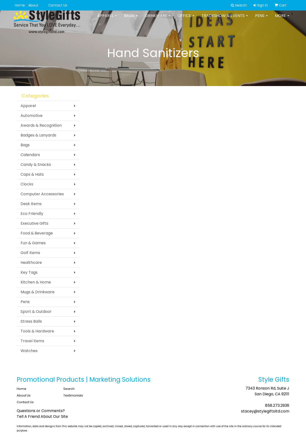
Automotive (32, 115)
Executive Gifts (34, 223)
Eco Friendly (32, 213)
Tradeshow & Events (225, 19)
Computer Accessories (42, 194)
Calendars (30, 155)
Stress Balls (31, 321)
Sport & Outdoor (36, 311)
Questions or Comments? (41, 410)
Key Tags (29, 272)
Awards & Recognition (41, 125)
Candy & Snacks (36, 164)
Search (69, 388)
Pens (261, 19)
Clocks (27, 184)
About (33, 5)
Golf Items (30, 252)
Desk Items (31, 203)
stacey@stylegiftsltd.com (265, 411)
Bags (131, 19)
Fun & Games (33, 243)
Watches (29, 350)
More (282, 19)
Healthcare (31, 262)
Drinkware (157, 19)
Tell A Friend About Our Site (42, 416)
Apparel (107, 19)
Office (186, 19)
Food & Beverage (37, 233)
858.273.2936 (277, 405)
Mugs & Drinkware (38, 292)
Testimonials (73, 395)
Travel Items (32, 341)
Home (20, 5)
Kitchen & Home (36, 282)
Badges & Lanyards (38, 135)
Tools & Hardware (37, 331)
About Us (24, 395)
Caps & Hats (32, 174)
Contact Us (57, 5)
